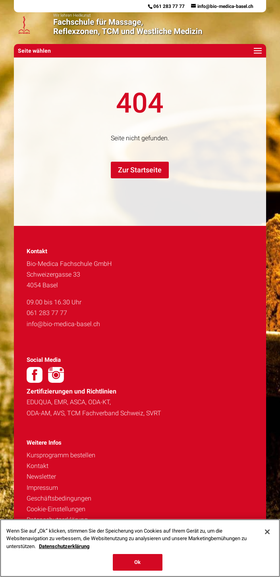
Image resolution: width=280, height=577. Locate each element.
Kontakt (37, 466)
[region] (140, 548)
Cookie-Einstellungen (56, 509)
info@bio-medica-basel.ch (63, 324)
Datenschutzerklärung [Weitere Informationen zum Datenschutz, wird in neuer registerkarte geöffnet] (64, 546)
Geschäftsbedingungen (59, 498)
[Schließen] (267, 532)
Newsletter (41, 476)
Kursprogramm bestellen (61, 455)
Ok (137, 562)
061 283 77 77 (169, 6)
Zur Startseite (140, 170)
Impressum (42, 487)
